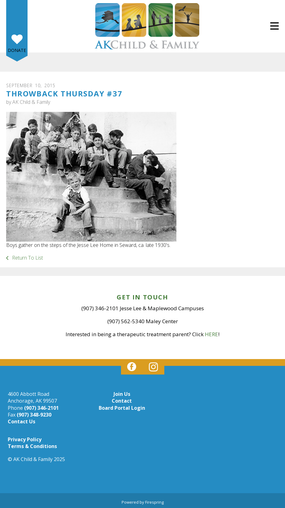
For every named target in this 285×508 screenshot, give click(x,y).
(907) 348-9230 (34, 414)
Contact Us (21, 421)
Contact (122, 400)
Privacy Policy (24, 439)
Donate (17, 50)
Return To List (27, 257)
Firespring (154, 502)
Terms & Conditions (32, 446)
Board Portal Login (122, 407)
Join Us (122, 394)
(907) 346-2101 (41, 407)
